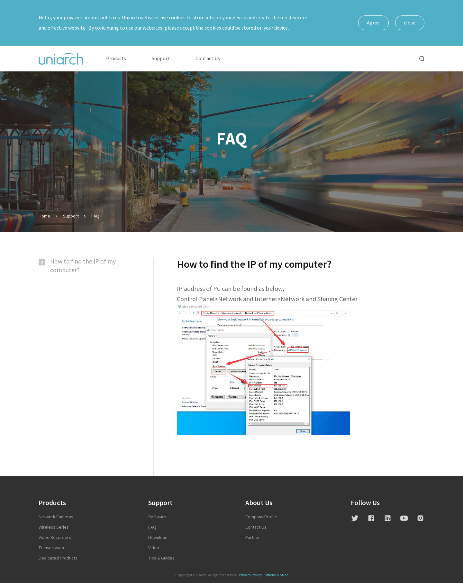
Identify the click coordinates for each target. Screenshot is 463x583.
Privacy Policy (250, 575)
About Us (258, 503)
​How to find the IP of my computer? (83, 265)
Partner (252, 537)
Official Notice (276, 575)
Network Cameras (56, 517)
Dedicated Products (58, 558)
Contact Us (207, 58)
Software (157, 517)
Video (153, 548)
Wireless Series (54, 527)
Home (44, 216)
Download (158, 537)
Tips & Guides (161, 558)
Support (161, 58)
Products (116, 58)
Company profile (261, 517)
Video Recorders (55, 537)
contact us (256, 527)
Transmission (51, 548)
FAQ (95, 216)
